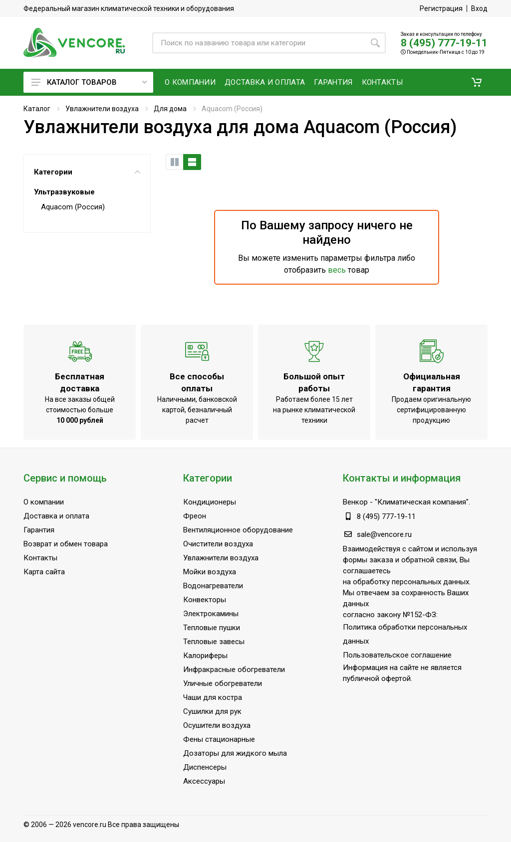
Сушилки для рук (212, 711)
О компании (43, 502)
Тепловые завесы (214, 641)
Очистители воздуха (218, 543)
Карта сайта (44, 571)
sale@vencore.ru (384, 534)
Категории (87, 172)
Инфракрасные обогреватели (234, 669)
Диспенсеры (205, 767)
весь (337, 270)
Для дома (170, 109)
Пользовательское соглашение (397, 655)
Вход (479, 8)
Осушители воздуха (217, 725)
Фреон (194, 515)
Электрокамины (211, 613)
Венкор (355, 502)
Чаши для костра (212, 697)
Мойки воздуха (209, 571)
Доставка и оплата (56, 515)
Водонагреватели (213, 585)
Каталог (36, 109)
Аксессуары (204, 781)
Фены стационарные (219, 739)
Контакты (40, 557)
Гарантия (38, 529)
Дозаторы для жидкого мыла (235, 753)
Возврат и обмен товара (65, 543)
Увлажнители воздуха (102, 109)
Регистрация (441, 8)
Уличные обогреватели (222, 683)
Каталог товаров (89, 82)
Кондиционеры (209, 502)
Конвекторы (204, 599)
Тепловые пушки (211, 627)
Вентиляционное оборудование (238, 529)
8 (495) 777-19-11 (444, 43)
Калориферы (205, 655)
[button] (477, 82)
